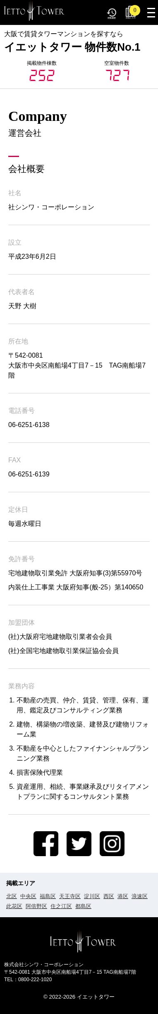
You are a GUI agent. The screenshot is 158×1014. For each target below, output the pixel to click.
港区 (122, 896)
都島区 (83, 906)
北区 (11, 896)
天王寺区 (70, 896)
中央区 (28, 896)
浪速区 (140, 896)
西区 (108, 896)
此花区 (14, 906)
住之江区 (61, 906)
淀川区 (92, 896)
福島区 (48, 896)
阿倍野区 (36, 906)
